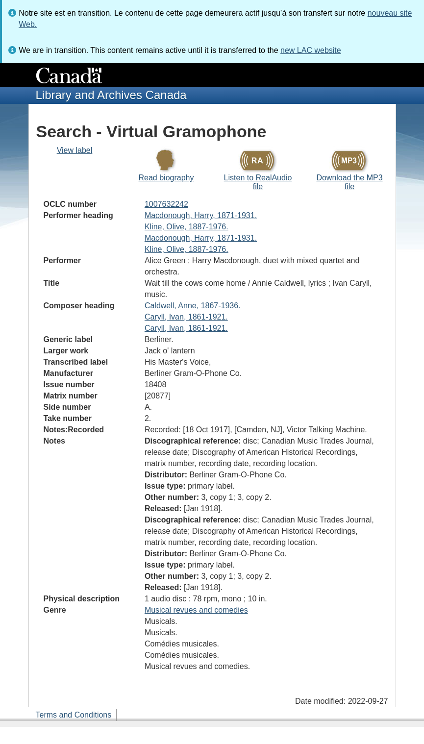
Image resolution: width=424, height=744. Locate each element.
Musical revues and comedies (196, 610)
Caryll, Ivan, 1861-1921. (186, 317)
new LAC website (310, 50)
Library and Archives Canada (111, 94)
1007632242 (166, 204)
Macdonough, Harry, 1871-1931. (201, 215)
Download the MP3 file (349, 182)
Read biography (166, 178)
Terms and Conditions (74, 715)
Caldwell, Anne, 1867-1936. (193, 305)
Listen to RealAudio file (258, 182)
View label (75, 150)
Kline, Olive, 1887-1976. (186, 227)
